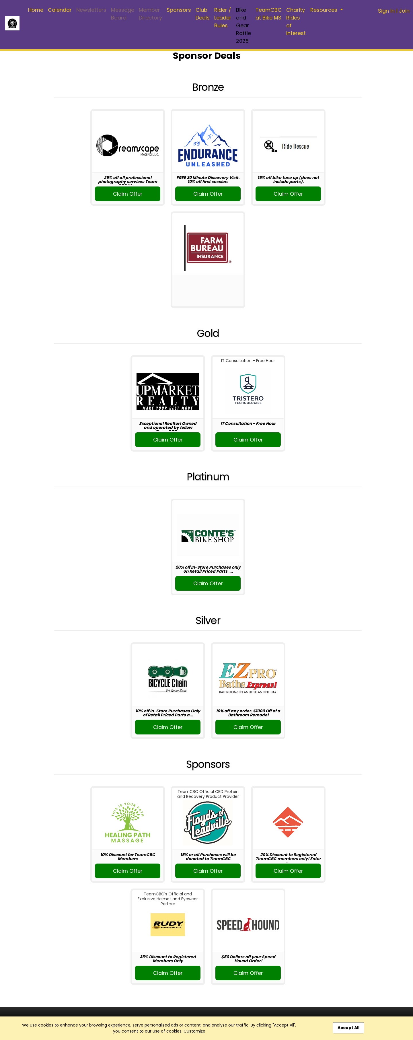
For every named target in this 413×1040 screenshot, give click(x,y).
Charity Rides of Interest (296, 21)
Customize (194, 1031)
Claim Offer (128, 193)
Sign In (386, 10)
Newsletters (91, 9)
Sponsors (179, 9)
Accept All (348, 1028)
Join (404, 10)
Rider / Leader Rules (222, 17)
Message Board (122, 13)
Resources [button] (324, 9)
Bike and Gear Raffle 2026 (243, 25)
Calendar (60, 9)
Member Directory (150, 13)
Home (35, 9)
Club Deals (203, 13)
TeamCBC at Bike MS (269, 13)
